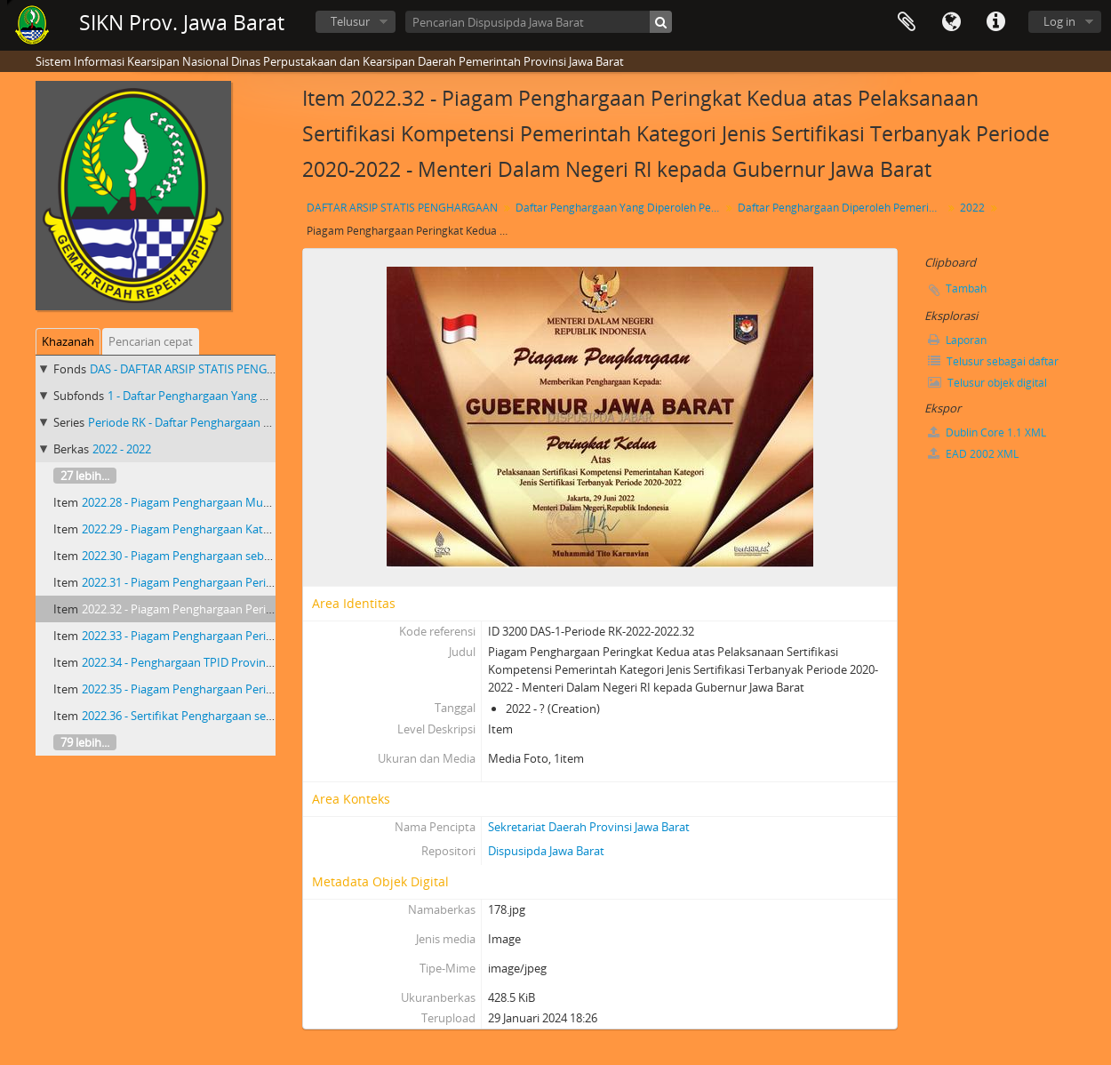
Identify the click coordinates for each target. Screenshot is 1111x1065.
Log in (1059, 21)
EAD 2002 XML (973, 453)
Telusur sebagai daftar (993, 361)
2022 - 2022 (121, 449)
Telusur (350, 21)
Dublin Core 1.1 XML (987, 432)
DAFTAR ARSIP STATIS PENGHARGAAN (402, 207)
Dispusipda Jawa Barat (546, 851)
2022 (972, 207)
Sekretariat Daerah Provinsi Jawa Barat (589, 827)
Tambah (966, 288)
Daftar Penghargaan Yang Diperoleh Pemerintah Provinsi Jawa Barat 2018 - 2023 (620, 207)
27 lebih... (84, 476)
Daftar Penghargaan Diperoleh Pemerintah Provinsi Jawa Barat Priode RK (842, 207)
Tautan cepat (995, 22)
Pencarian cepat (150, 341)
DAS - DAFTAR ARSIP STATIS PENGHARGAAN (205, 369)
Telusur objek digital (987, 382)
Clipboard (906, 22)
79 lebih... (84, 742)
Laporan (957, 340)
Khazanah (68, 341)
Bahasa (951, 22)
